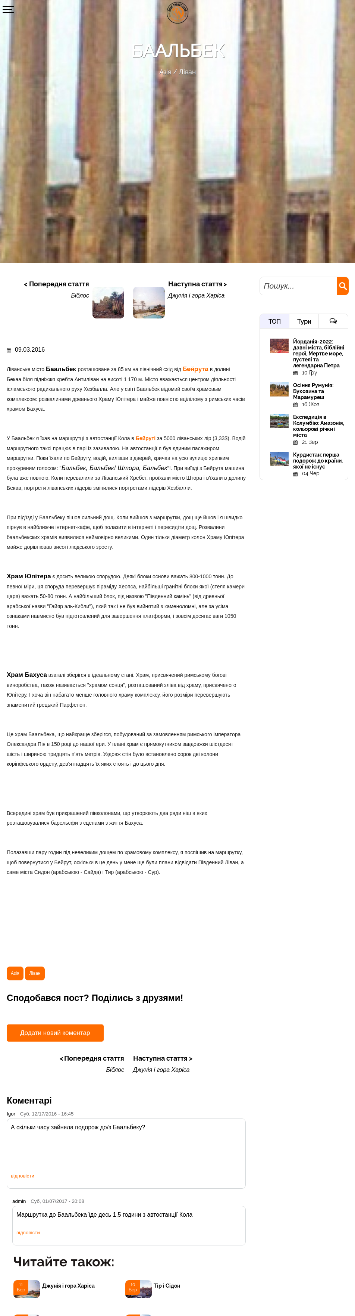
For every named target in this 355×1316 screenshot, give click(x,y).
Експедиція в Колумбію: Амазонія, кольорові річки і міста (318, 426)
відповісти (22, 1176)
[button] (8, 9)
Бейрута (196, 369)
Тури (304, 321)
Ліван (187, 72)
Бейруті (146, 438)
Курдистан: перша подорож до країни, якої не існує (318, 461)
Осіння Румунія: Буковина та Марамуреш (313, 391)
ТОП (274, 321)
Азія (165, 72)
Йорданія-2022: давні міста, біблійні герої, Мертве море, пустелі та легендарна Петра (318, 353)
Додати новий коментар (55, 1032)
